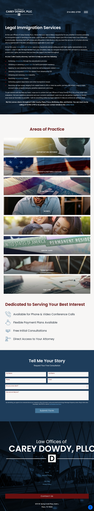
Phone (8, 379)
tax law (29, 47)
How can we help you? (12, 392)
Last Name (51, 373)
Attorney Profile (47, 475)
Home (47, 472)
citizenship (19, 61)
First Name (9, 373)
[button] (90, 507)
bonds (26, 71)
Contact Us (47, 496)
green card (28, 64)
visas (58, 68)
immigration (21, 47)
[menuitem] (47, 472)
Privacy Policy (47, 484)
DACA (27, 75)
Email (50, 379)
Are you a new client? (12, 386)
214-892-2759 (74, 12)
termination (19, 78)
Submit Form (47, 410)
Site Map (47, 481)
